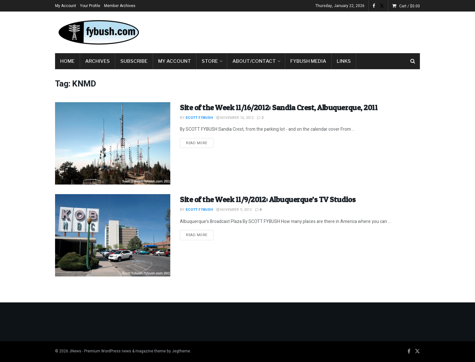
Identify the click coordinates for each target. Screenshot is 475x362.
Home (67, 61)
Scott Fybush (199, 117)
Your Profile (90, 6)
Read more (199, 143)
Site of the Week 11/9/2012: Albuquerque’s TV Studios (267, 199)
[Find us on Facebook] (408, 351)
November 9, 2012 (234, 209)
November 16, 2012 (235, 117)
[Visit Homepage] (98, 32)
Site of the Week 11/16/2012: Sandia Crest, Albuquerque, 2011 (278, 107)
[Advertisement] (303, 31)
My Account (65, 6)
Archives (97, 61)
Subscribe (134, 61)
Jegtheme (181, 351)
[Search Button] (412, 61)
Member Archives (119, 6)
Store (210, 61)
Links (344, 61)
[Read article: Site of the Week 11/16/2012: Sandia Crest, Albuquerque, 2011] (112, 143)
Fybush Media (308, 61)
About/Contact (254, 61)
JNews (75, 351)
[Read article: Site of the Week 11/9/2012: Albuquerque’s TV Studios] (112, 235)
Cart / (409, 6)
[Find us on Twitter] (417, 351)
